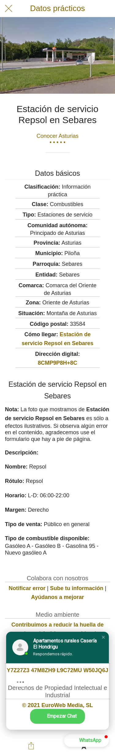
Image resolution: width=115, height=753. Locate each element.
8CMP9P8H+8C (57, 363)
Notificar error (27, 588)
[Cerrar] (8, 8)
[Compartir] (31, 745)
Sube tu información (76, 588)
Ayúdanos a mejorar (57, 597)
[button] (103, 637)
